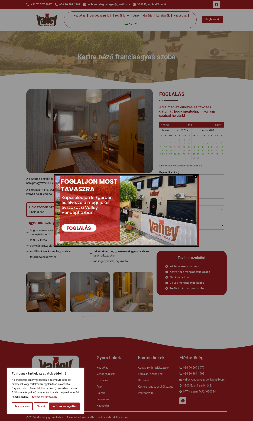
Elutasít (40, 406)
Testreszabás (22, 406)
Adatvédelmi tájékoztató (43, 397)
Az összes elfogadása (64, 406)
